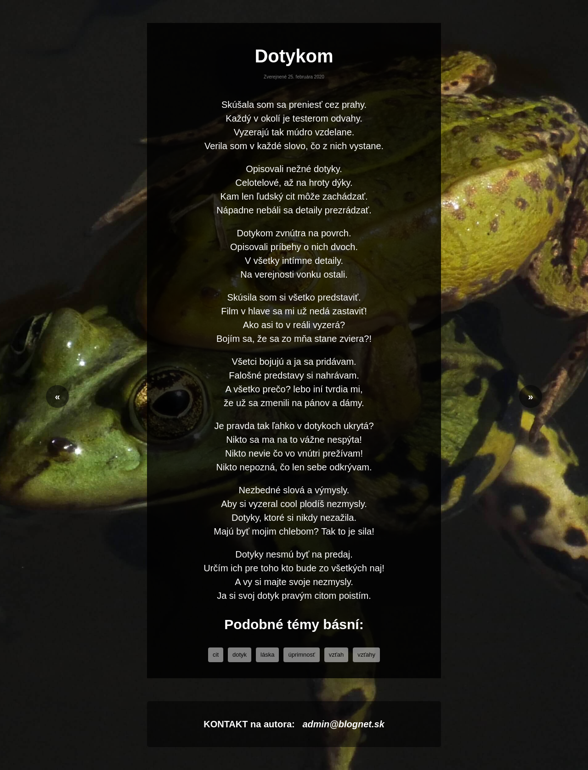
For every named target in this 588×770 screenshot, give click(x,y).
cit (216, 654)
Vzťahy (366, 654)
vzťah (336, 654)
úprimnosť (301, 654)
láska (267, 654)
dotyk (239, 654)
